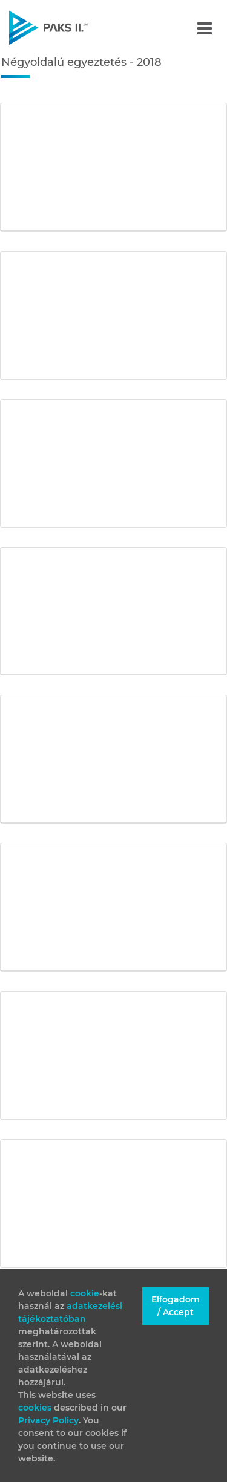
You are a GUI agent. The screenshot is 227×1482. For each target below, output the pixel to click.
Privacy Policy (48, 1420)
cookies (36, 1407)
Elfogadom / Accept (175, 1306)
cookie (84, 1293)
